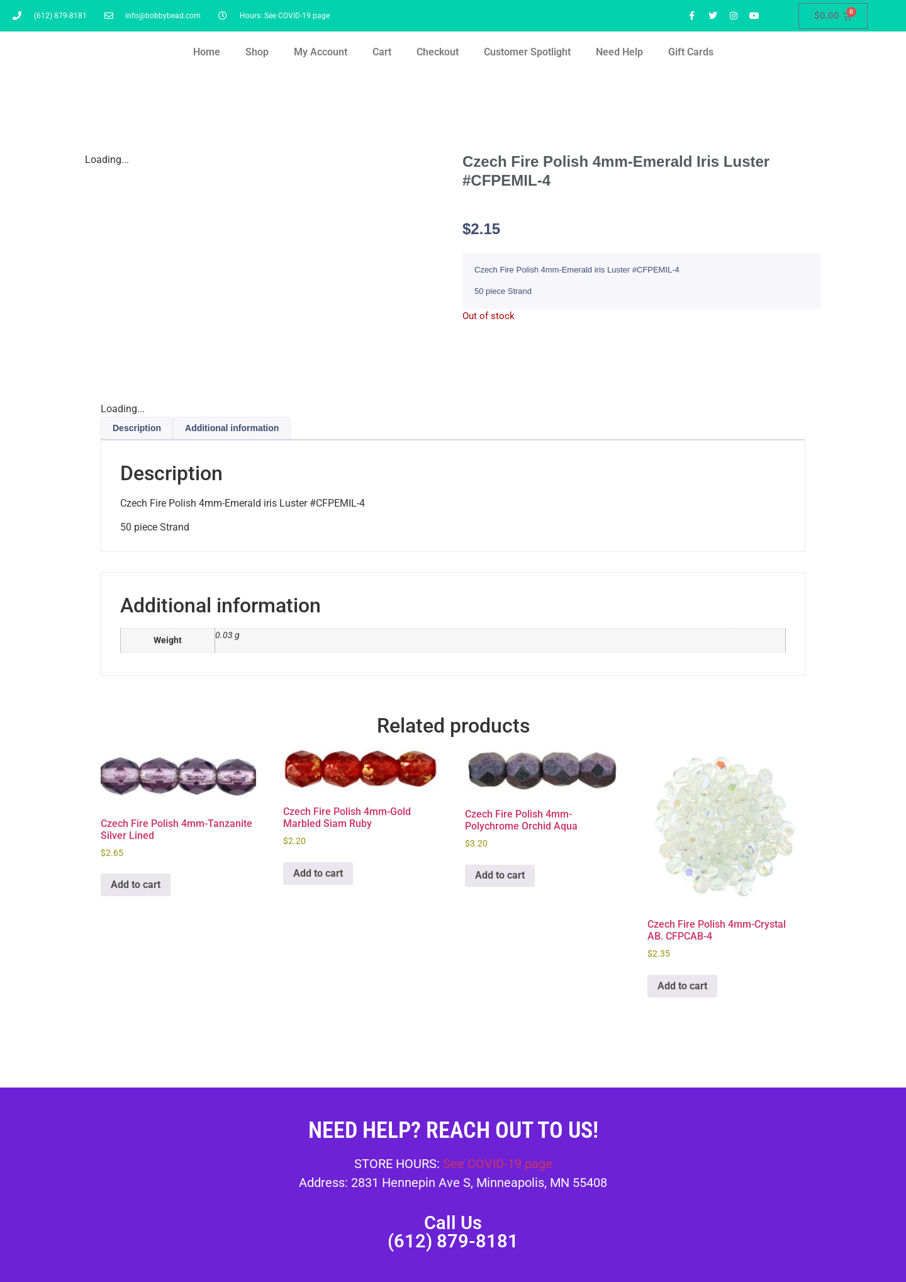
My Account (320, 52)
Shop (257, 52)
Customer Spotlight (527, 52)
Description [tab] (137, 428)
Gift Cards (690, 52)
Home (206, 52)
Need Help (619, 52)
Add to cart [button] (135, 885)
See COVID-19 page (497, 1163)
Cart (381, 52)
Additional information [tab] (232, 428)
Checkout (438, 52)
